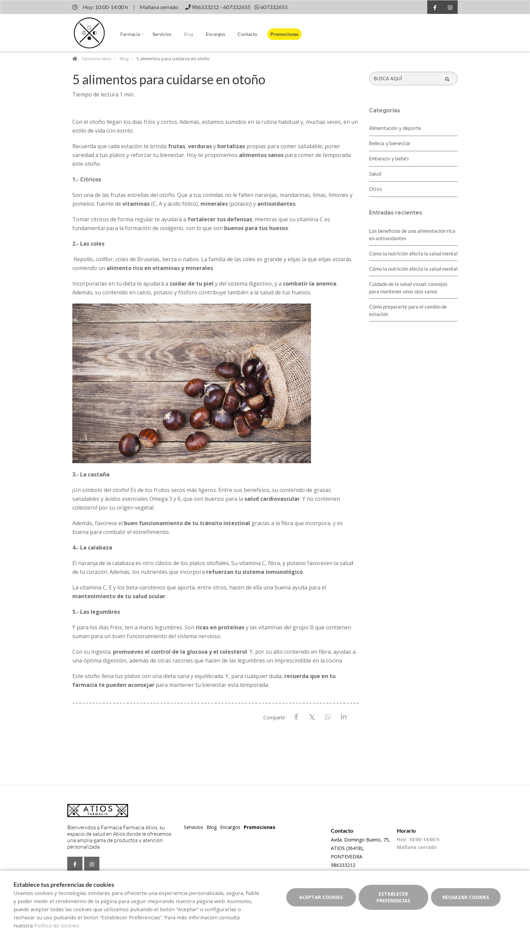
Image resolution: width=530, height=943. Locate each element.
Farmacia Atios (97, 58)
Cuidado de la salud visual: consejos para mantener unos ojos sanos (408, 287)
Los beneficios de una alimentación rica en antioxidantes (412, 234)
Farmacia (130, 34)
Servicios (161, 34)
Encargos (215, 34)
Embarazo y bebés (389, 159)
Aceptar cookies (321, 897)
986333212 (343, 865)
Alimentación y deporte (395, 129)
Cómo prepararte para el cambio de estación (408, 310)
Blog (188, 34)
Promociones (284, 34)
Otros (375, 189)
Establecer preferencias (393, 897)
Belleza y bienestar (389, 144)
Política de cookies (56, 925)
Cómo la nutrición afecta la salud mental (413, 253)
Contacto (247, 34)
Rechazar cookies (465, 897)
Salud (375, 174)
